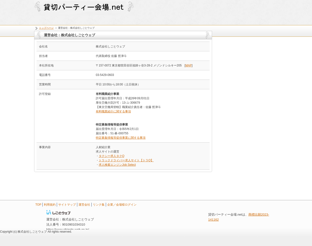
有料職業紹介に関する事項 (113, 111)
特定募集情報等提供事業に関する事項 (121, 137)
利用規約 (50, 204)
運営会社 (84, 204)
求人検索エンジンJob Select (117, 164)
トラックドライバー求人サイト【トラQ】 (126, 160)
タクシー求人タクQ (111, 156)
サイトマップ (67, 204)
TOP (38, 204)
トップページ (46, 28)
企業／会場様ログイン (121, 204)
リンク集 (99, 204)
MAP (188, 65)
